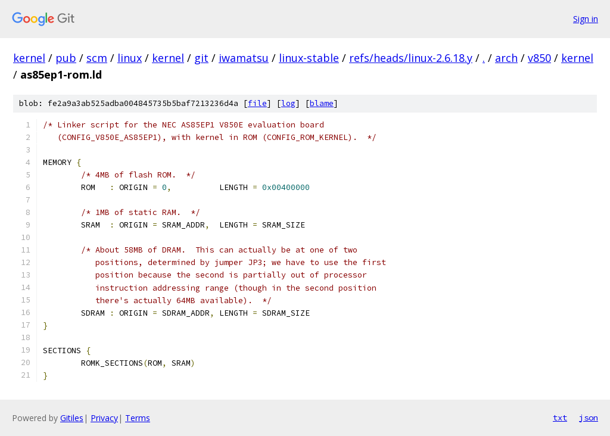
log (288, 103)
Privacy (104, 417)
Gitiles (71, 417)
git (201, 58)
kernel (29, 58)
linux (129, 58)
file (257, 103)
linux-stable (309, 58)
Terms (137, 417)
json (588, 417)
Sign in (585, 18)
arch (506, 58)
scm (96, 58)
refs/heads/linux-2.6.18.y (410, 58)
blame (322, 103)
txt (560, 417)
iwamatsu (244, 58)
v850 (539, 58)
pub (65, 58)
